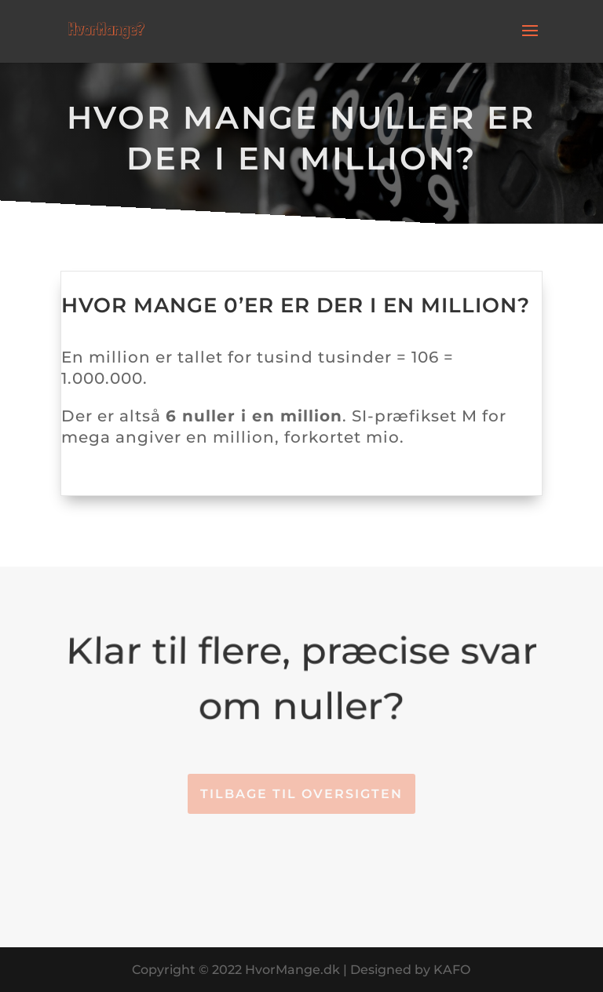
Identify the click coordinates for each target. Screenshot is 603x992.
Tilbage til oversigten (301, 793)
